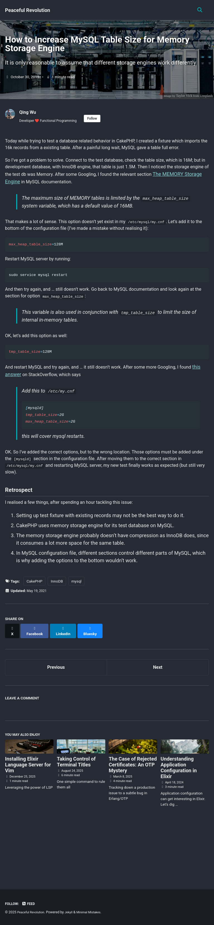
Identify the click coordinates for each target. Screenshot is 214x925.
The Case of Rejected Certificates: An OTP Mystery (133, 816)
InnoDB (57, 635)
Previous (56, 717)
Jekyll (72, 912)
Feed (30, 903)
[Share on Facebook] (36, 682)
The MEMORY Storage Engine (74, 214)
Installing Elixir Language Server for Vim (28, 816)
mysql (76, 635)
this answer (32, 418)
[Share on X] (13, 682)
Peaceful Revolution (27, 10)
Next (157, 717)
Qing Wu (28, 131)
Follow (100, 138)
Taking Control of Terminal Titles (76, 814)
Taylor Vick (183, 115)
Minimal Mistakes (94, 912)
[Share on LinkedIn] (66, 682)
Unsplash (206, 115)
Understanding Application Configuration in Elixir (178, 819)
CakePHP (34, 635)
